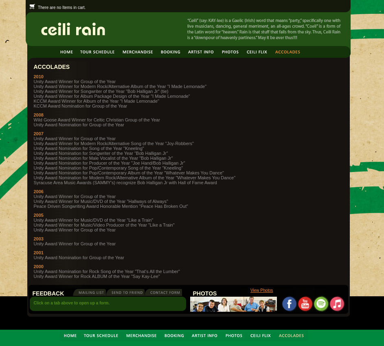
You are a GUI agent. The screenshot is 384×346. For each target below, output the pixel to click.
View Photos (261, 290)
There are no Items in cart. (58, 7)
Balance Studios (84, 322)
